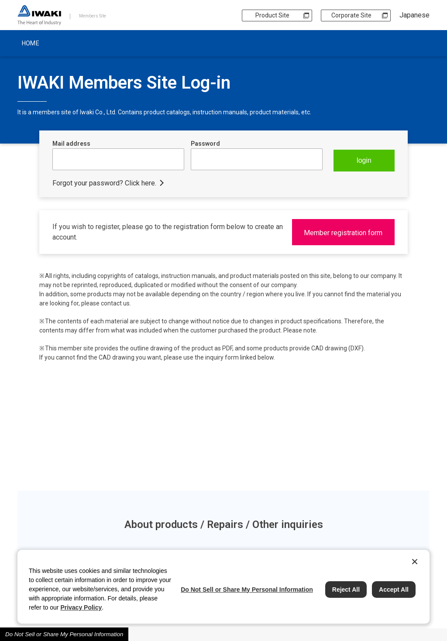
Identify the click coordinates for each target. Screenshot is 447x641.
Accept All (394, 589)
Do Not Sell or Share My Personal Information (64, 634)
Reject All (346, 589)
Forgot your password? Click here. (104, 183)
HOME (30, 43)
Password (205, 143)
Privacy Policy (81, 607)
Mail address (71, 143)
